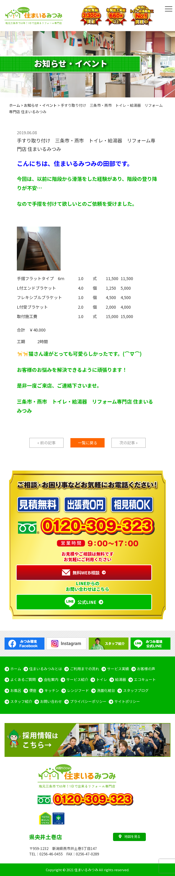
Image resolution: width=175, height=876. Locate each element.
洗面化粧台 (106, 691)
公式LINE (80, 602)
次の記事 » (128, 442)
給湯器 (120, 680)
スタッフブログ (136, 691)
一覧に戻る (87, 442)
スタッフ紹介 (21, 702)
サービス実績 (118, 669)
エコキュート (145, 680)
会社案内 (51, 680)
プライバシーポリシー (88, 702)
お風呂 (15, 691)
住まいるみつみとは (45, 669)
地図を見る (129, 836)
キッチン (51, 691)
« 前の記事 (46, 442)
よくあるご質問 (23, 680)
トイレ (101, 680)
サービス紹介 (77, 680)
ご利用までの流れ (84, 669)
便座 (32, 691)
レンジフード (78, 691)
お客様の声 (146, 669)
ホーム (15, 669)
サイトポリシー (127, 702)
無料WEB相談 (81, 572)
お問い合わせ (51, 702)
